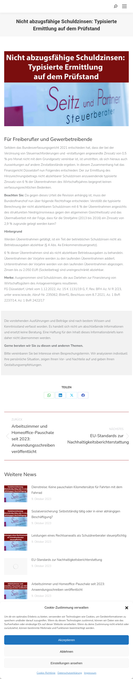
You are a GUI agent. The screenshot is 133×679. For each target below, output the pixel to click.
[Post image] (15, 493)
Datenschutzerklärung (69, 673)
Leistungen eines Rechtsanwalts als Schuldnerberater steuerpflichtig (78, 535)
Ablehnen (66, 651)
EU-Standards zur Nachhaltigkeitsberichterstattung (66, 560)
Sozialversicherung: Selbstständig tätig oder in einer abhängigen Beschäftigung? (75, 514)
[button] (127, 608)
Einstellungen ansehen (66, 663)
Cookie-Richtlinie (46, 673)
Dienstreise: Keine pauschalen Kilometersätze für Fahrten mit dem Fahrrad (76, 490)
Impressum (90, 673)
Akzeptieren (66, 640)
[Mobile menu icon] (124, 6)
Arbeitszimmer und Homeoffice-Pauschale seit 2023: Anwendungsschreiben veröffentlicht (68, 587)
